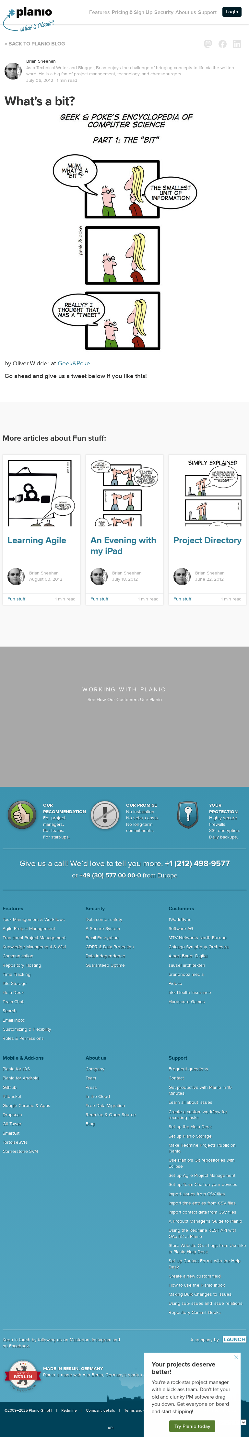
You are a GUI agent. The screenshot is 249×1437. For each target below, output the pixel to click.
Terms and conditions (143, 1411)
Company (95, 1069)
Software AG (181, 928)
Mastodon (79, 1340)
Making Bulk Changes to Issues (200, 1294)
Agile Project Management (29, 928)
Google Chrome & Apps (26, 1105)
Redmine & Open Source (111, 1115)
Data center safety (104, 919)
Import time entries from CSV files (202, 1203)
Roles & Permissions (23, 1038)
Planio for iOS (16, 1069)
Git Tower (12, 1124)
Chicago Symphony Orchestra (199, 947)
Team (91, 1078)
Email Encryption (102, 938)
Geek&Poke (74, 363)
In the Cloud (98, 1096)
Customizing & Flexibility (27, 1029)
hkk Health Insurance (190, 992)
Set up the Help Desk (190, 1127)
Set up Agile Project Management (202, 1175)
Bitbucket (12, 1096)
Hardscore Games (187, 1002)
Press (91, 1087)
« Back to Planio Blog (35, 43)
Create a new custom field (195, 1276)
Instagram (101, 1340)
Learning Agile (36, 540)
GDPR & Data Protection (110, 947)
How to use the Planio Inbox (197, 1285)
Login (232, 11)
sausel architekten (187, 965)
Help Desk (13, 992)
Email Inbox (14, 1020)
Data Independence (105, 956)
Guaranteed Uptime (105, 965)
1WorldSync (180, 919)
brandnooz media (186, 974)
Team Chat (13, 1002)
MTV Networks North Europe (198, 938)
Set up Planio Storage (190, 1136)
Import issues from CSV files (197, 1194)
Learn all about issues (190, 1102)
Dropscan (12, 1115)
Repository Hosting (22, 965)
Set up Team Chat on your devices (203, 1184)
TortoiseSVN (15, 1142)
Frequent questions (188, 1069)
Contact (176, 1078)
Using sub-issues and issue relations (206, 1303)
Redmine (69, 1411)
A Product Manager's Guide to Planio (205, 1221)
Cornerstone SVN (20, 1151)
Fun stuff (16, 599)
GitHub (10, 1087)
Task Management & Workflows (34, 919)
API (110, 1428)
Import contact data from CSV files (202, 1212)
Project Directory (207, 540)
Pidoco (175, 983)
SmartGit (11, 1133)
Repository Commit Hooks (195, 1312)
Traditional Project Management (34, 938)
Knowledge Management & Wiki (34, 947)
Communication (18, 956)
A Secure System (103, 928)
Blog (90, 1124)
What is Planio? (36, 26)
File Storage (15, 983)
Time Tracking (16, 974)
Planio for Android (21, 1078)
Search (10, 1011)
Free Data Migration (105, 1105)
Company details (100, 1411)
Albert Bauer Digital (188, 956)
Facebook (19, 1346)
